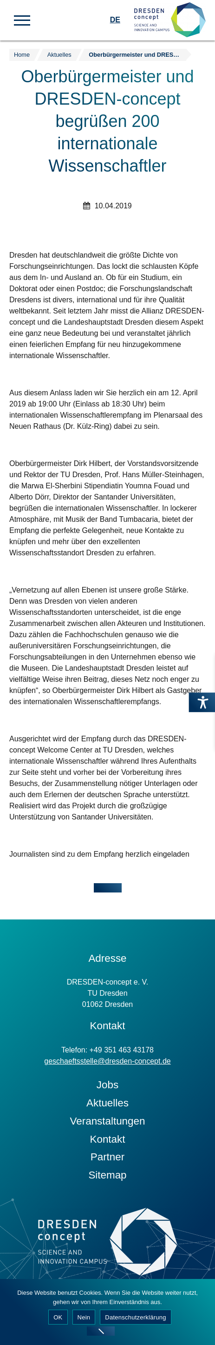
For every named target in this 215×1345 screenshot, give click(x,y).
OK (57, 1317)
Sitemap (107, 1175)
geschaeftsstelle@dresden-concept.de (107, 1061)
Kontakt (107, 1139)
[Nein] (101, 1331)
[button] (22, 19)
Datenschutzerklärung (135, 1317)
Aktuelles (107, 1103)
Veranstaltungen (107, 1121)
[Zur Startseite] (170, 20)
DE (115, 20)
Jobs (107, 1085)
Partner (107, 1157)
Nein (84, 1317)
